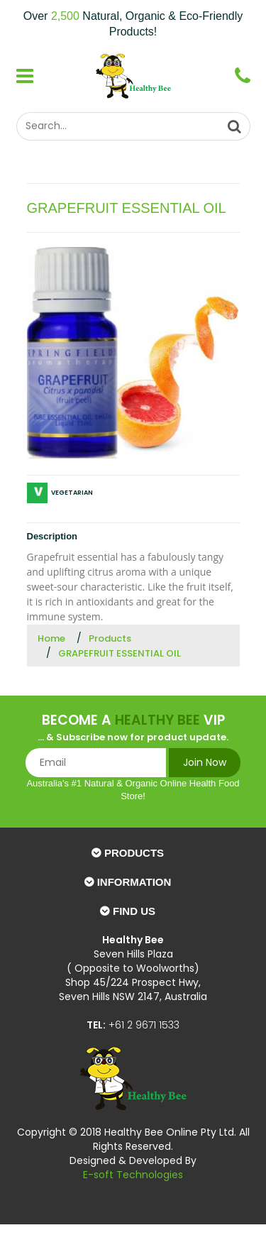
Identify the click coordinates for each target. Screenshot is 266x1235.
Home (51, 638)
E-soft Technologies (133, 1175)
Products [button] (134, 853)
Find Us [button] (134, 911)
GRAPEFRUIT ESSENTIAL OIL (119, 653)
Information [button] (134, 882)
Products (110, 638)
